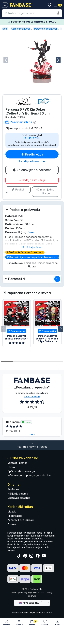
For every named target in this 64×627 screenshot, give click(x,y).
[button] (58, 60)
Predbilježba (32, 154)
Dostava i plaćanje (18, 497)
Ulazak (11, 511)
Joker (31, 232)
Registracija (14, 515)
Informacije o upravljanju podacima (29, 475)
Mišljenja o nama (17, 493)
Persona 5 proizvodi (47, 28)
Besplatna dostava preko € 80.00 (32, 21)
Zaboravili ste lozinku (20, 520)
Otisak (11, 467)
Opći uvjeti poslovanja (21, 471)
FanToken (13, 489)
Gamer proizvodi (22, 28)
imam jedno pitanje (45, 191)
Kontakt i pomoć (17, 462)
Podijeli (18, 189)
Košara (11, 524)
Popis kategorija (20, 612)
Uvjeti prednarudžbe (32, 161)
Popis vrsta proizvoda (41, 612)
